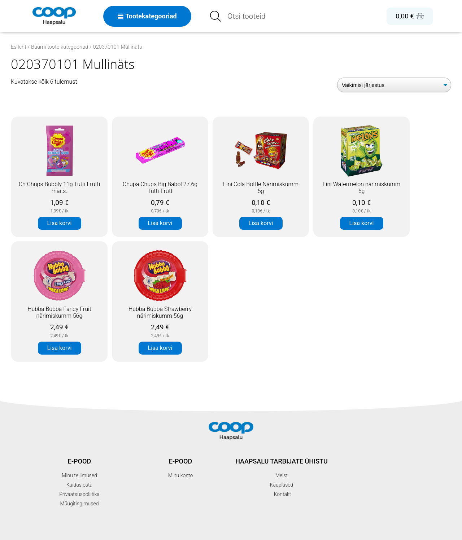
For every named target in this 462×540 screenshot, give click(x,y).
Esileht (18, 47)
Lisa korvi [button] (59, 223)
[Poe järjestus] (394, 85)
